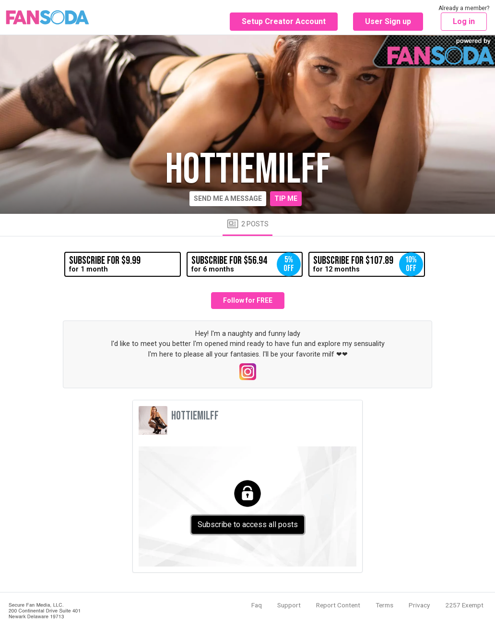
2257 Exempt (464, 605)
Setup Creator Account (284, 21)
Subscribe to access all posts (248, 524)
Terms (384, 605)
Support (289, 605)
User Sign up (388, 21)
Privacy (419, 605)
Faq (256, 605)
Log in (464, 21)
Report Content (338, 605)
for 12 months (368, 264)
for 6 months (246, 264)
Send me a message (228, 198)
